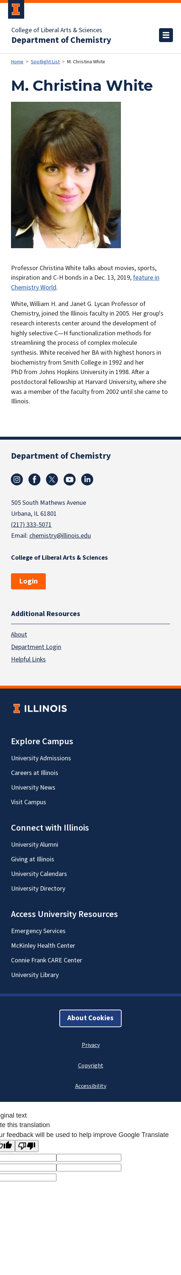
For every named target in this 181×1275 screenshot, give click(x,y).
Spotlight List (45, 62)
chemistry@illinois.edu (60, 535)
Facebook (34, 479)
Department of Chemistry (61, 40)
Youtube (70, 479)
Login (28, 581)
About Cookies (90, 1018)
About (19, 634)
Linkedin (87, 479)
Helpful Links (28, 659)
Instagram (17, 479)
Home (17, 62)
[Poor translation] (26, 1146)
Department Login (36, 647)
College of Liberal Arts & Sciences (56, 30)
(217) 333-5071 (31, 524)
